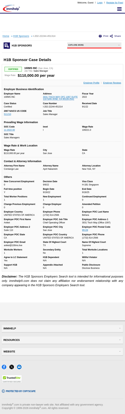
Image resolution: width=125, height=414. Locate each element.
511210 (7, 114)
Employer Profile (91, 83)
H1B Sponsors (21, 36)
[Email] (20, 368)
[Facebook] (5, 368)
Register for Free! (114, 2)
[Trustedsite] (12, 382)
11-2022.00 (9, 130)
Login (99, 2)
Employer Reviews (112, 83)
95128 (85, 230)
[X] (13, 368)
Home (6, 36)
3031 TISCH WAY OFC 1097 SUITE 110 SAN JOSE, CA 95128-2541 (60, 98)
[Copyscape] (18, 391)
